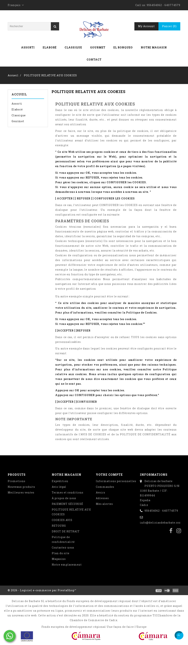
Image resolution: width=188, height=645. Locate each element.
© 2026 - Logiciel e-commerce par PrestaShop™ (42, 590)
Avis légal (59, 487)
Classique (73, 47)
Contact (94, 59)
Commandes (105, 487)
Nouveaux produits (21, 487)
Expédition (60, 481)
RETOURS (59, 525)
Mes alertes (104, 504)
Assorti (28, 47)
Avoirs (100, 492)
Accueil (19, 94)
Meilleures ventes (21, 492)
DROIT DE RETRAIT (66, 531)
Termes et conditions (67, 492)
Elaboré (50, 47)
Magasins (59, 559)
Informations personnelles (116, 481)
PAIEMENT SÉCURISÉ (67, 504)
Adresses (102, 498)
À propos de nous (64, 498)
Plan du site (60, 553)
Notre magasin (154, 47)
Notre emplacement (67, 564)
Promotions (16, 481)
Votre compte (109, 474)
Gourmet (97, 47)
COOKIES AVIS (62, 520)
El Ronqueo (123, 47)
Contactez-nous (63, 547)
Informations (153, 474)
